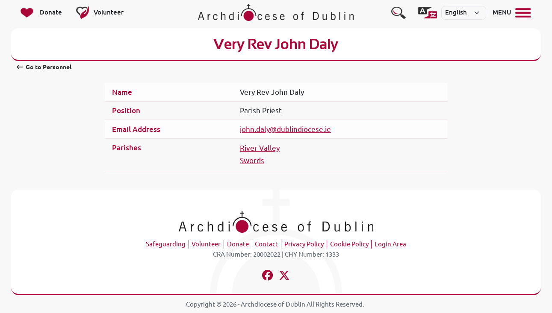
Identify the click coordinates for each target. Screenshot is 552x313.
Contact (266, 244)
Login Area (390, 244)
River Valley (260, 148)
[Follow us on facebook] (267, 276)
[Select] (464, 13)
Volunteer (206, 244)
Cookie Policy (349, 244)
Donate (238, 244)
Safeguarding (166, 244)
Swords (252, 160)
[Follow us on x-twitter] (284, 276)
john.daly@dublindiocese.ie (285, 129)
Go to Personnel (44, 67)
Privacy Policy (304, 244)
